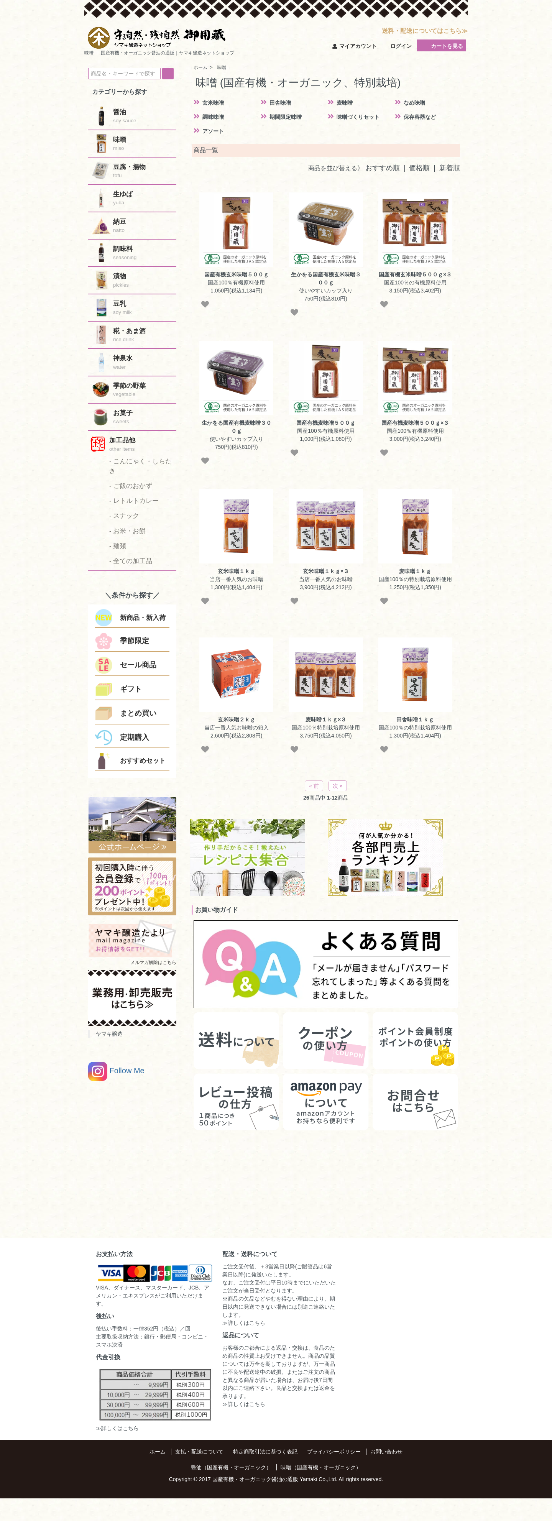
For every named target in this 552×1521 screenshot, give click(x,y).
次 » (338, 786)
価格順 (419, 168)
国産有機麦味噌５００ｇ (325, 423)
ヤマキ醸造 (109, 1034)
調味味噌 (213, 117)
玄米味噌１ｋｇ (236, 571)
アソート (213, 131)
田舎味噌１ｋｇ (415, 719)
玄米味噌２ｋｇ (236, 719)
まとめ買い (138, 713)
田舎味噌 (280, 103)
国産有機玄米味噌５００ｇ (236, 274)
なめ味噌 (414, 103)
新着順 (449, 168)
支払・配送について (199, 1452)
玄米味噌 (213, 103)
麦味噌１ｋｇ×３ (326, 719)
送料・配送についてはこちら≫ (425, 31)
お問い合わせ (386, 1452)
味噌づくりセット (358, 117)
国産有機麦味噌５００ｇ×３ (415, 423)
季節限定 (134, 641)
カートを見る (441, 45)
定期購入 (134, 737)
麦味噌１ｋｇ (415, 571)
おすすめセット (143, 760)
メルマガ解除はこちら (153, 962)
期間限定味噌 (285, 117)
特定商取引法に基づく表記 (265, 1452)
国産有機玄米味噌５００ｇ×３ (415, 274)
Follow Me (116, 1071)
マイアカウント (354, 46)
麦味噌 (345, 103)
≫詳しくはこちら (117, 1428)
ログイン (397, 46)
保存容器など (420, 117)
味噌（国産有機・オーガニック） (321, 1467)
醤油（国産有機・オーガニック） (231, 1467)
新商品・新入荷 (143, 617)
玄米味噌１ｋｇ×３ (326, 571)
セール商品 (138, 665)
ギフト (131, 689)
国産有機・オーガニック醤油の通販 (255, 1479)
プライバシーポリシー (334, 1452)
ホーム (158, 1452)
